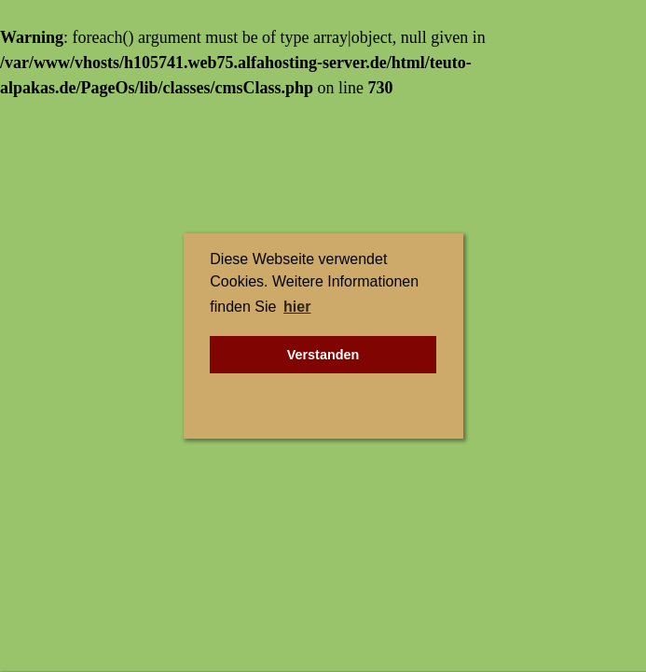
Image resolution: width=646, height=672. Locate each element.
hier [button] (296, 307)
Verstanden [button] (323, 354)
